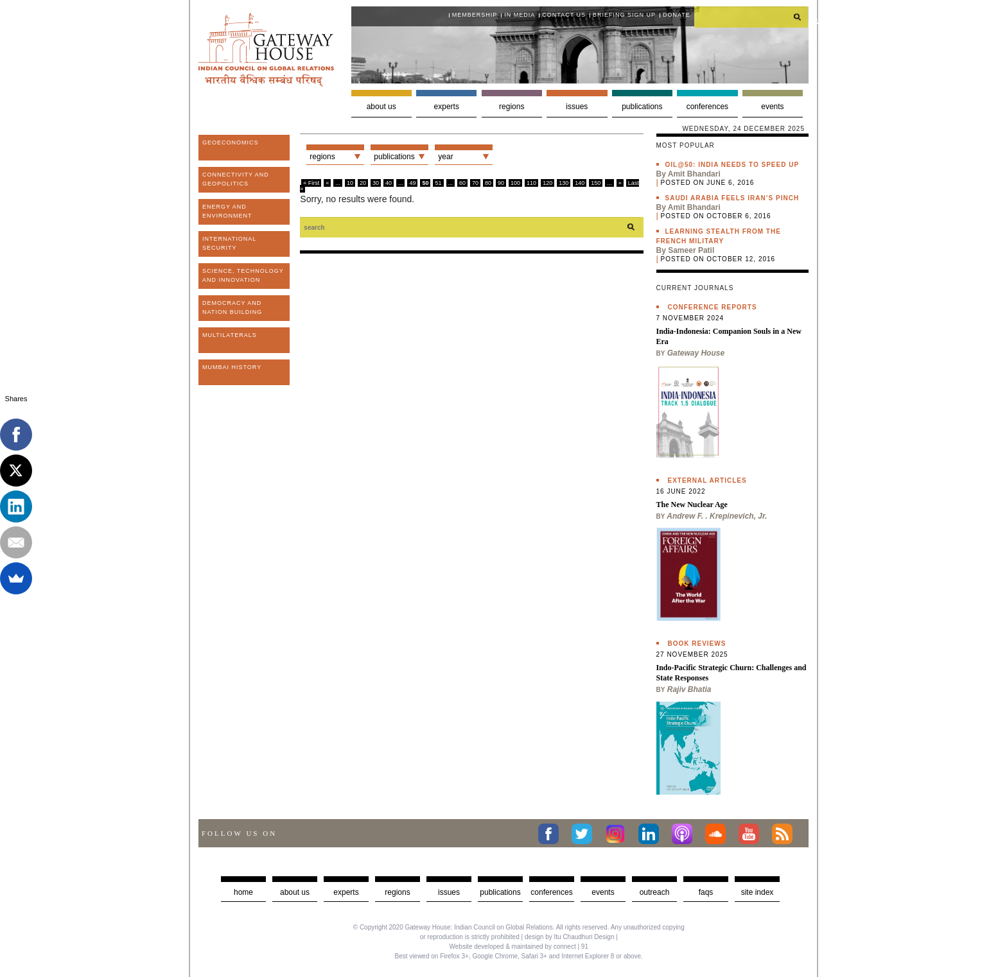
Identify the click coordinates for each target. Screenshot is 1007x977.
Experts (446, 106)
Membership (475, 15)
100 (515, 183)
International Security (229, 243)
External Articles (707, 480)
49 (412, 183)
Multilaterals (229, 335)
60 (462, 183)
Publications (642, 106)
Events (772, 106)
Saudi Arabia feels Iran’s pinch (732, 198)
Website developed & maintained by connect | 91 (519, 946)
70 (475, 183)
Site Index (757, 892)
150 (595, 183)
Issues (577, 106)
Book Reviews (697, 643)
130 (563, 183)
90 (501, 183)
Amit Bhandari (694, 173)
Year (445, 156)
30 (375, 183)
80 (488, 183)
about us (295, 892)
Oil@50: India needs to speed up (732, 164)
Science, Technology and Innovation (243, 275)
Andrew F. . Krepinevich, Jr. (717, 516)
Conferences (707, 106)
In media (519, 15)
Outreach (655, 892)
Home (243, 892)
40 (388, 183)
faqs (706, 892)
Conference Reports (712, 307)
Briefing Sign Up (624, 15)
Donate (676, 15)
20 (363, 183)
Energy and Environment (227, 211)
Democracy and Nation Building (232, 307)
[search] (751, 16)
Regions (511, 106)
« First (311, 183)
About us (381, 106)
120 (547, 183)
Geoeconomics (230, 142)
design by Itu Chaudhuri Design (570, 936)
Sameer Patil (691, 250)
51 (438, 183)
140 (579, 183)
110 (531, 183)
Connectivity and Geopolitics (235, 179)
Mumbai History (231, 367)
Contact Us (564, 15)
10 (350, 183)
